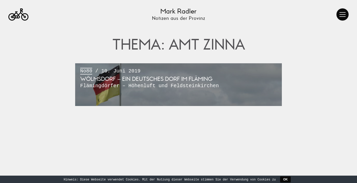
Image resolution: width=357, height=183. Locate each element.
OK (285, 179)
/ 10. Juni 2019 (178, 79)
